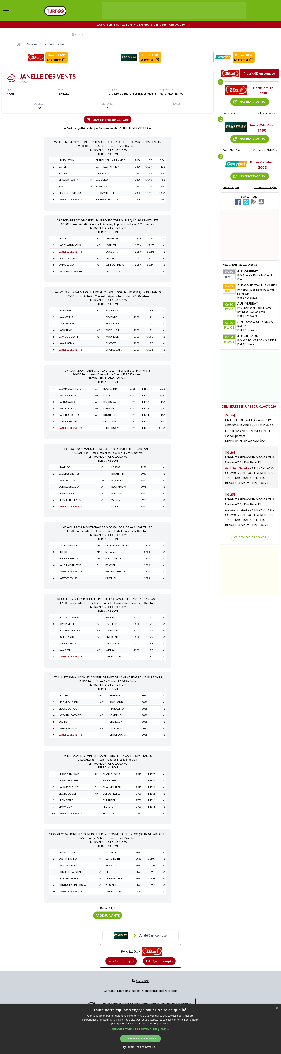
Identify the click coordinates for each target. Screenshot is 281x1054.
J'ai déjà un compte (159, 961)
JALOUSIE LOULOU (69, 787)
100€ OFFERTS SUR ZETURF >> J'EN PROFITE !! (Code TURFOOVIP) (140, 24)
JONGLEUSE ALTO (69, 486)
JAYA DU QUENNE (69, 336)
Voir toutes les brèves (250, 537)
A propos (171, 990)
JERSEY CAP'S (66, 493)
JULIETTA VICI (66, 636)
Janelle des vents (54, 44)
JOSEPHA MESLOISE (70, 630)
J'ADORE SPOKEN (68, 421)
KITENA (63, 173)
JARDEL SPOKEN (68, 728)
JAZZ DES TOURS (68, 578)
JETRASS (63, 695)
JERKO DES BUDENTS (70, 258)
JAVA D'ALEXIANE (68, 480)
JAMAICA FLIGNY (68, 643)
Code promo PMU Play (265, 150)
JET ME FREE (66, 800)
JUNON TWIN (66, 160)
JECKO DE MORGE (69, 878)
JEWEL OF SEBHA (68, 179)
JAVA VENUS (66, 317)
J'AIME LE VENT (67, 264)
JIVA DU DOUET (67, 793)
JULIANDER (65, 310)
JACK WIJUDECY (68, 865)
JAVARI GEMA (66, 343)
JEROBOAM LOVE (69, 774)
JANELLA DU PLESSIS (70, 565)
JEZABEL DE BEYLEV (70, 499)
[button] (140, 1029)
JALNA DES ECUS (68, 545)
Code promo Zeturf (266, 112)
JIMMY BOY (65, 806)
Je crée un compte (121, 961)
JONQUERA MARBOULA (72, 884)
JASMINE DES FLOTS (70, 388)
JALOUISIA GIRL (67, 401)
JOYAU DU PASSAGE (70, 715)
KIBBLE (63, 186)
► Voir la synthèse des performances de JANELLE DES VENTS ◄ (107, 128)
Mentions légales (129, 990)
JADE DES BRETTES (69, 414)
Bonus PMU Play (231, 150)
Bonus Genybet (231, 187)
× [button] (276, 1008)
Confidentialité (152, 990)
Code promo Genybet (265, 187)
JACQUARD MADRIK (70, 245)
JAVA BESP (65, 650)
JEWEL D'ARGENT (68, 780)
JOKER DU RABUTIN (70, 871)
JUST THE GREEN (68, 858)
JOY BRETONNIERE (69, 617)
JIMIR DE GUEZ (67, 852)
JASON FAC (65, 330)
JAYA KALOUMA (68, 395)
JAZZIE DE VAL (67, 408)
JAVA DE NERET (67, 323)
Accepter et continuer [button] (140, 1038)
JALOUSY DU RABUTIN (71, 271)
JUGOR (63, 238)
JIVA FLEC (64, 467)
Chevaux (31, 44)
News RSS (142, 981)
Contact (109, 990)
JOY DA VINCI (66, 623)
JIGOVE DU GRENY (69, 702)
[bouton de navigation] (6, 10)
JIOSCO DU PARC (68, 708)
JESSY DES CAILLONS (70, 192)
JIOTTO (63, 551)
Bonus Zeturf (230, 112)
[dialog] (140, 1029)
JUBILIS (63, 721)
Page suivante (108, 915)
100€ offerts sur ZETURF (107, 119)
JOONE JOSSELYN (69, 558)
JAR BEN (63, 166)
